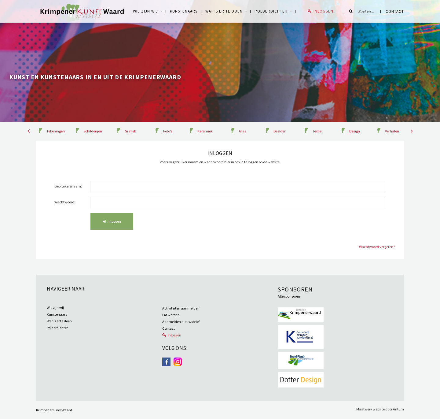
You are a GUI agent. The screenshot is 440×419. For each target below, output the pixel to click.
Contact (395, 11)
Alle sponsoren (289, 296)
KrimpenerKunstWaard (54, 410)
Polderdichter (271, 11)
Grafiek (130, 131)
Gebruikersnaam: (68, 186)
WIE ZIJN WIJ (145, 11)
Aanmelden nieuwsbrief (181, 321)
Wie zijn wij (55, 307)
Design (354, 131)
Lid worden (171, 315)
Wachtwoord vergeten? (377, 246)
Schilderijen (92, 131)
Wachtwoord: (64, 202)
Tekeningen (55, 131)
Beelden (279, 131)
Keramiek (205, 131)
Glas (242, 131)
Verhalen (392, 131)
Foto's (167, 131)
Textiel (317, 131)
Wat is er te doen (224, 11)
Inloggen (323, 11)
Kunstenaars (183, 11)
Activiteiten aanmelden (181, 308)
